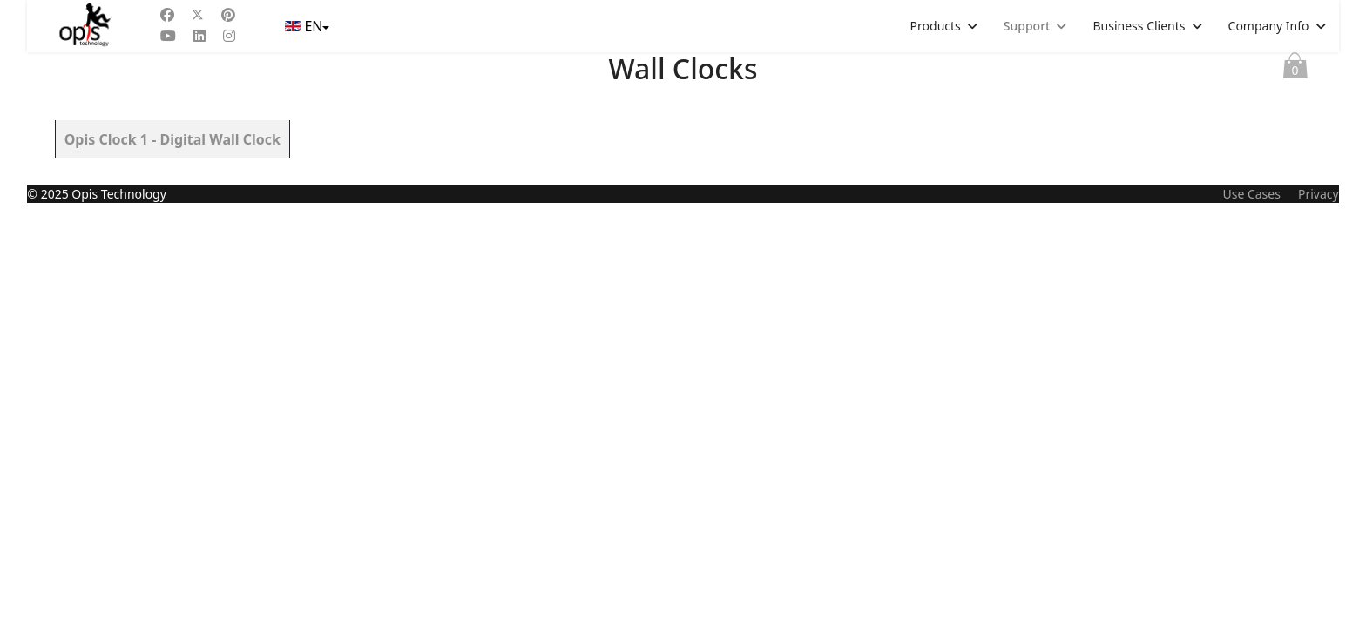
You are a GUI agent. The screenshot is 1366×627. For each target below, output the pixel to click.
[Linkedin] (199, 35)
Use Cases (1251, 618)
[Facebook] (167, 14)
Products (935, 25)
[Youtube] (168, 35)
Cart (1295, 69)
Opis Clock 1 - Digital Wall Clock (172, 139)
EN (305, 26)
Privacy (1318, 618)
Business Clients (1138, 25)
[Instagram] (229, 35)
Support (1027, 25)
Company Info (1268, 25)
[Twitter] (198, 14)
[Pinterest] (228, 14)
